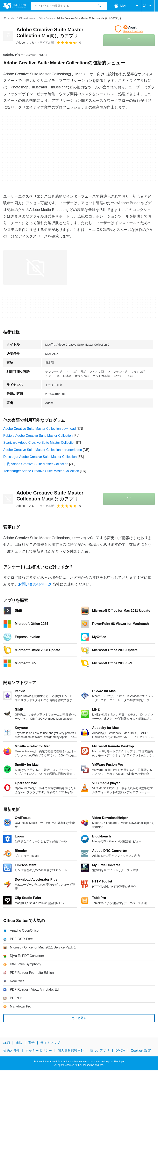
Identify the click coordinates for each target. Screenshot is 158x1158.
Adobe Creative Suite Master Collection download (39, 428)
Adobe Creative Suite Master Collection (49, 495)
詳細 (6, 1043)
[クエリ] (69, 6)
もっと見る (79, 1018)
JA (148, 5)
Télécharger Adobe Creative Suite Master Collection (41, 471)
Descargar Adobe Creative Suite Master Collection (40, 457)
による (25, 42)
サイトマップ (50, 1043)
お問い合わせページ (34, 584)
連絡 (19, 1043)
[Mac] (12, 18)
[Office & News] (27, 18)
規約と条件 (11, 1050)
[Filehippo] (14, 6)
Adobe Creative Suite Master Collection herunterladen (42, 450)
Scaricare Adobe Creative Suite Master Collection (39, 442)
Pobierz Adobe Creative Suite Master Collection (38, 435)
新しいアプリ (99, 1050)
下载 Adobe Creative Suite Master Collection (35, 464)
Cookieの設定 (141, 1050)
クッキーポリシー (39, 1050)
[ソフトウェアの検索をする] (99, 6)
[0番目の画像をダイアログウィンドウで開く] (35, 267)
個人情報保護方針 (71, 1050)
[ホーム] (5, 18)
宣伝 (31, 1043)
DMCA (120, 1050)
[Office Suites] (46, 18)
